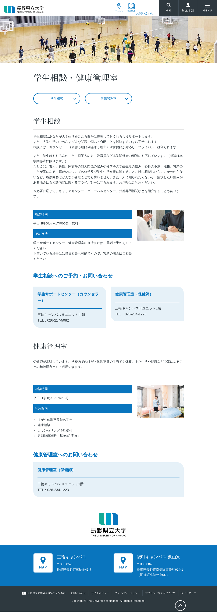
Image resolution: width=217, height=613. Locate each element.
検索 (168, 9)
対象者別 (188, 9)
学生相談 (57, 99)
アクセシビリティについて (160, 594)
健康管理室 (108, 99)
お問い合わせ (145, 13)
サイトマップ (188, 594)
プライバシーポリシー (127, 594)
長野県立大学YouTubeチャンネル (46, 594)
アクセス (110, 13)
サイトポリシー (100, 594)
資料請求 (128, 13)
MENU (207, 9)
